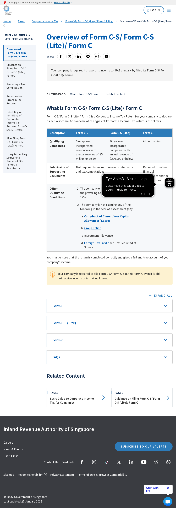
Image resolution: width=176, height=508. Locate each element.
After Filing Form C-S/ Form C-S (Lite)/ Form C (16, 142)
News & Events (13, 449)
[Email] (106, 56)
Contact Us (51, 462)
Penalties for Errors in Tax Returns (14, 99)
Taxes (21, 21)
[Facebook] (60, 56)
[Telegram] (88, 56)
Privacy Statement (62, 475)
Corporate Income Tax (45, 21)
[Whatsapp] (97, 56)
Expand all (163, 295)
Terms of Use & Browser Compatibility (102, 475)
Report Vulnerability (32, 475)
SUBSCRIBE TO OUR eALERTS (144, 446)
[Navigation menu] (169, 10)
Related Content (115, 94)
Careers (8, 442)
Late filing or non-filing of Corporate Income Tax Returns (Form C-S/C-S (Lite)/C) (17, 121)
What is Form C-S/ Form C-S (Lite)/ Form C (85, 94)
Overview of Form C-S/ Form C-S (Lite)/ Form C (17, 52)
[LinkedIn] (78, 56)
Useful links (10, 456)
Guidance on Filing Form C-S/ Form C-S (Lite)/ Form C (16, 70)
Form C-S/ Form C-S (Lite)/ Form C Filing (89, 21)
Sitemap (8, 475)
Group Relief (92, 228)
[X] (69, 56)
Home (7, 21)
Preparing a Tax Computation (16, 85)
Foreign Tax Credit (96, 243)
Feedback (68, 462)
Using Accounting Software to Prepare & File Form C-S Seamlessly (17, 161)
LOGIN (153, 10)
